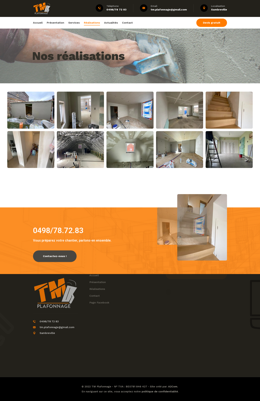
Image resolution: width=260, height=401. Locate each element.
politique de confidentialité (160, 391)
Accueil (38, 22)
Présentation (55, 22)
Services (74, 22)
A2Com (172, 386)
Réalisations (92, 22)
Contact (127, 22)
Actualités (111, 22)
